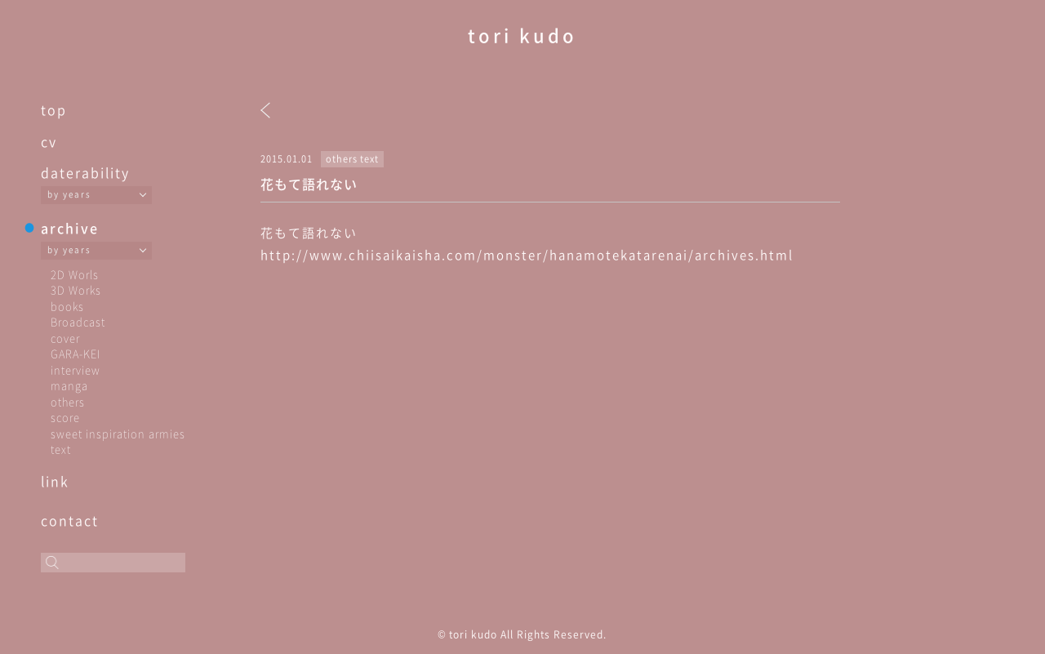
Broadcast (78, 321)
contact (70, 520)
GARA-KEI (75, 353)
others (68, 401)
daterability (85, 172)
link (55, 481)
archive (70, 228)
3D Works (76, 289)
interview (75, 369)
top (54, 109)
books (67, 306)
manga (69, 385)
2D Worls (75, 274)
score (65, 417)
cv (49, 141)
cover (65, 337)
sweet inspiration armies (118, 433)
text (61, 448)
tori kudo (522, 34)
